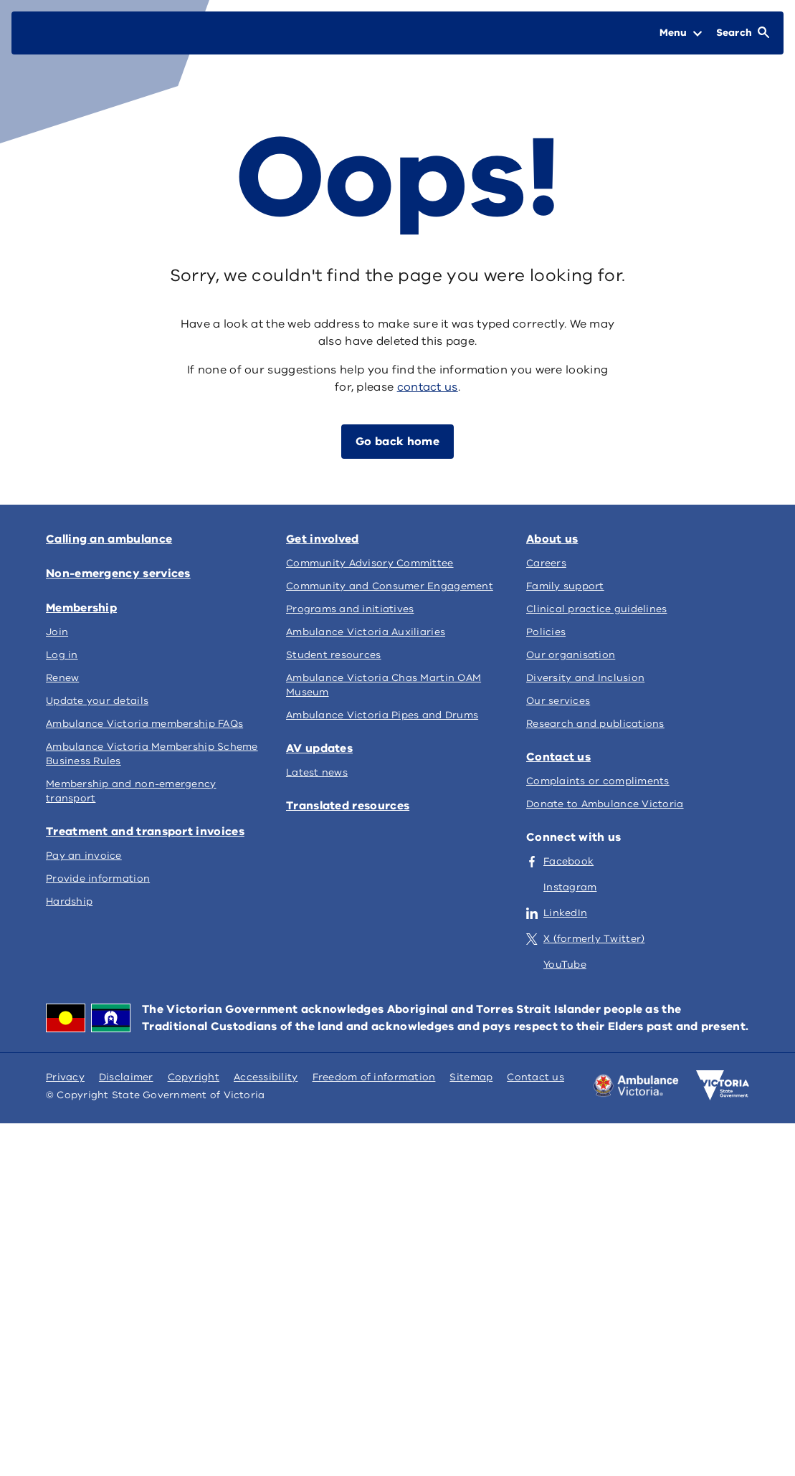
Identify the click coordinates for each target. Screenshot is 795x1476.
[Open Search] (742, 32)
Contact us (558, 757)
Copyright (193, 1077)
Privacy (65, 1077)
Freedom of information (374, 1077)
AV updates (319, 748)
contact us (427, 387)
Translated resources (347, 805)
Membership (81, 608)
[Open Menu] (680, 32)
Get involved (322, 539)
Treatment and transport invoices (145, 831)
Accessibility (266, 1077)
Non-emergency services (118, 573)
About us (552, 539)
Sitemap (470, 1077)
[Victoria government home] (722, 1085)
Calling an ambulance (109, 539)
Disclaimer (126, 1077)
